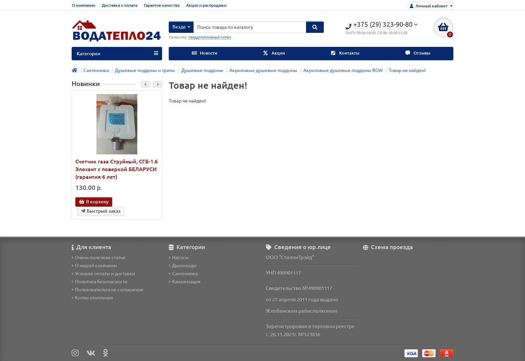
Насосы (179, 257)
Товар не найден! (407, 70)
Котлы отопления (92, 297)
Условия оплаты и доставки (103, 273)
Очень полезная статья (98, 257)
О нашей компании (94, 265)
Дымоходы (183, 265)
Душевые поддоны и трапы (145, 70)
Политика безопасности (99, 281)
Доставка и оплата (119, 5)
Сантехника (96, 70)
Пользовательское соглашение (108, 289)
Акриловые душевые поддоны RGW (343, 70)
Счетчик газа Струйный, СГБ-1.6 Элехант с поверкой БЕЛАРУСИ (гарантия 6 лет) (116, 169)
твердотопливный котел (210, 37)
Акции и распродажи (206, 5)
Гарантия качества (161, 5)
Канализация (185, 281)
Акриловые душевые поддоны (263, 70)
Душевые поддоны (202, 70)
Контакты (345, 53)
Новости (204, 53)
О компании (83, 5)
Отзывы (417, 53)
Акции (274, 53)
